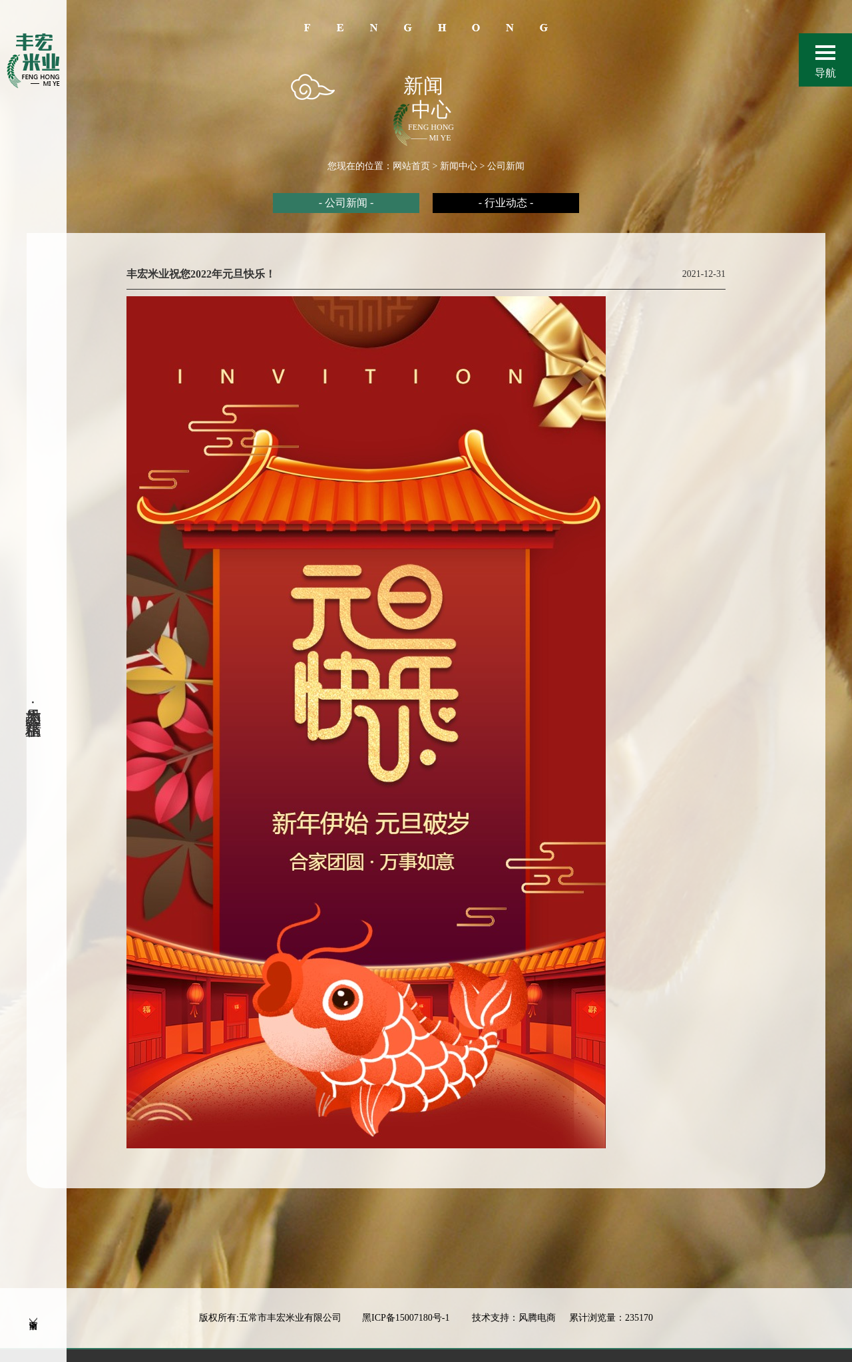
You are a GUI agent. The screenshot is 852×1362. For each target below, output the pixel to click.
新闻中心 (458, 166)
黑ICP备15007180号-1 (407, 1330)
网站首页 (411, 166)
